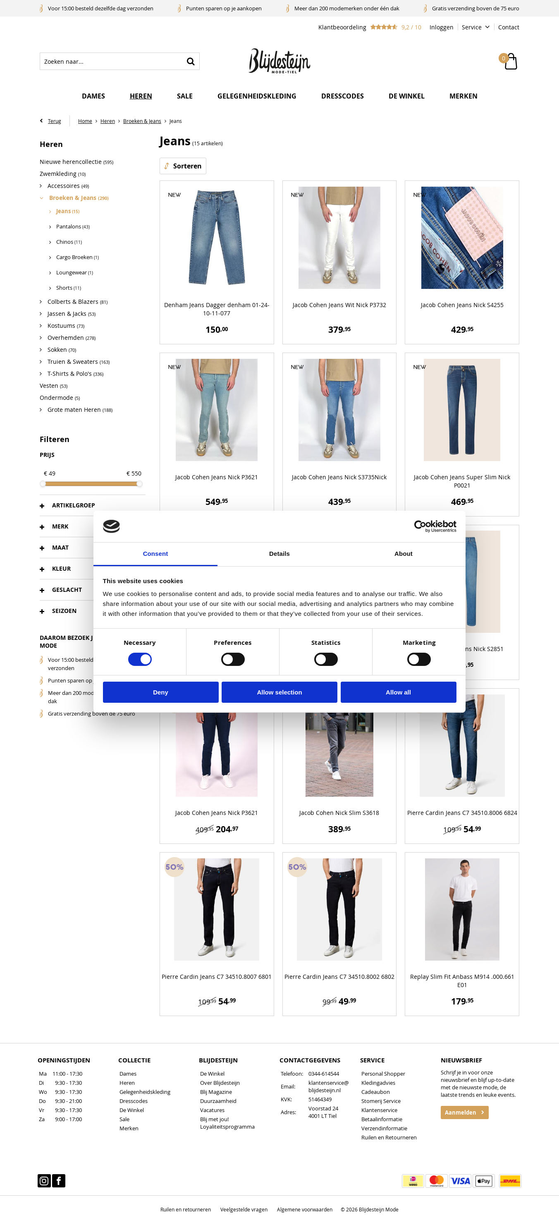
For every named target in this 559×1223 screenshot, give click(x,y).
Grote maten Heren (79, 409)
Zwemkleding (63, 174)
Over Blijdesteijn (220, 1082)
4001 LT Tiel (322, 1116)
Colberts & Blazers (77, 301)
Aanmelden (460, 1112)
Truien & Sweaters (78, 361)
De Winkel (131, 1110)
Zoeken (191, 61)
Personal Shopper (383, 1073)
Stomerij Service (381, 1101)
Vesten (53, 385)
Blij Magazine (216, 1092)
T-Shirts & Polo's (74, 373)
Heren (141, 96)
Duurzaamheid (218, 1101)
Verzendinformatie (384, 1128)
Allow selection (279, 692)
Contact (508, 27)
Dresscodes (342, 96)
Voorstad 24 (323, 1108)
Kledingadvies (378, 1082)
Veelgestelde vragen (244, 1209)
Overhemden (71, 337)
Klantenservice (379, 1110)
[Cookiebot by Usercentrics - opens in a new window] (420, 526)
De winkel (407, 96)
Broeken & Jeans (78, 198)
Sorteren (187, 166)
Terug (54, 121)
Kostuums (65, 325)
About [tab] (403, 553)
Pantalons (73, 226)
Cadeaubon (375, 1092)
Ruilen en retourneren (185, 1209)
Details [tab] (279, 553)
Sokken (61, 349)
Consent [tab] (155, 553)
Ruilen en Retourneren (389, 1137)
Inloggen (442, 27)
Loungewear (74, 272)
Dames (93, 96)
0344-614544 (323, 1073)
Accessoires (67, 186)
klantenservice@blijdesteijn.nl (328, 1086)
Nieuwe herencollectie (76, 162)
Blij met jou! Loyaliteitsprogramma (227, 1122)
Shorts (68, 287)
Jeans (67, 211)
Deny (160, 692)
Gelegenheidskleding (256, 96)
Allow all (398, 692)
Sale (185, 96)
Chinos (69, 241)
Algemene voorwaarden (304, 1209)
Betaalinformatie (381, 1119)
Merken (463, 96)
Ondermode (60, 397)
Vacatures (212, 1110)
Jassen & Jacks (71, 313)
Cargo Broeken (77, 257)
